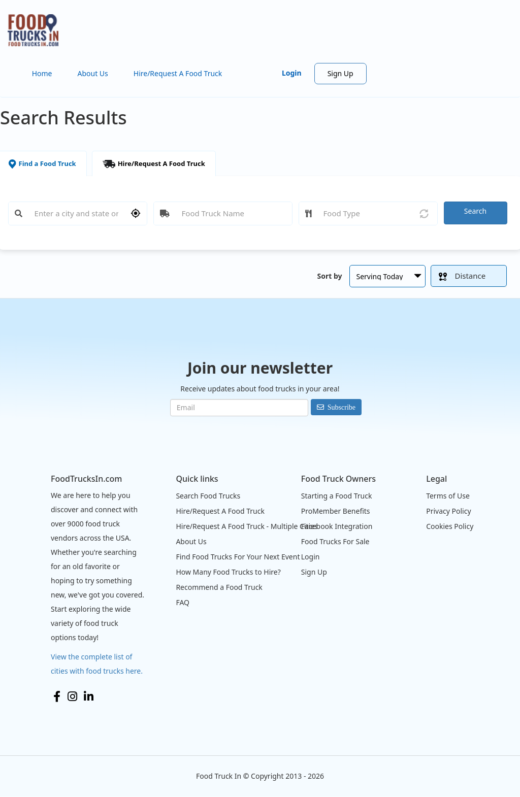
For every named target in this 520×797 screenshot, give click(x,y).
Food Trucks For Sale (335, 541)
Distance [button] (462, 276)
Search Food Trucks (208, 496)
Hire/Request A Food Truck (178, 73)
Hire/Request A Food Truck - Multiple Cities (246, 526)
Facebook (56, 696)
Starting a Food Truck (336, 496)
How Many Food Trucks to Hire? (228, 572)
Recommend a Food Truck (219, 587)
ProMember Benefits (335, 511)
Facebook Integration (337, 526)
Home (42, 73)
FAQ (182, 602)
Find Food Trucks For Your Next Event (238, 556)
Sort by (329, 276)
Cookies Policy (449, 526)
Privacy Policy (448, 511)
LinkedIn (88, 696)
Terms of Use (448, 496)
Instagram (72, 696)
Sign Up (340, 73)
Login (292, 73)
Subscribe (341, 407)
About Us (92, 73)
